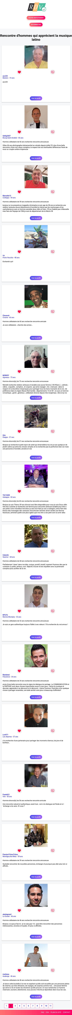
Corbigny (6, 198)
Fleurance (6, 677)
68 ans (12, 557)
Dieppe (5, 437)
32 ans (18, 617)
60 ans (11, 317)
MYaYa (5, 615)
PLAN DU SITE (56, 1012)
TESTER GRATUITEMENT (36, 18)
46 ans (13, 916)
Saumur (5, 557)
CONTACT (66, 1012)
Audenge (6, 976)
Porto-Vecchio (8, 258)
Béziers (5, 78)
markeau (6, 974)
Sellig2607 (7, 136)
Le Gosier (6, 916)
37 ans (15, 737)
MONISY (6, 375)
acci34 (5, 76)
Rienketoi (6, 675)
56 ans (9, 797)
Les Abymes (7, 737)
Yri (4, 256)
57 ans (11, 437)
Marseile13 (7, 196)
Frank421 (6, 795)
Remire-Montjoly (9, 617)
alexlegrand (7, 914)
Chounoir (6, 315)
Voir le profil (35, 98)
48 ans (17, 258)
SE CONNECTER (36, 24)
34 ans (13, 677)
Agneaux (6, 377)
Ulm (4, 435)
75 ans (13, 377)
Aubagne (6, 497)
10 (46, 1006)
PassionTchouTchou (10, 854)
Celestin (6, 555)
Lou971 (5, 735)
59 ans (13, 198)
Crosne (5, 317)
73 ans (12, 78)
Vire (4, 797)
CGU (47, 1012)
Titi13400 (6, 495)
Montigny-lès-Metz (10, 856)
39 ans (20, 856)
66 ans (20, 138)
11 (50, 1006)
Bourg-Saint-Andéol (10, 138)
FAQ (42, 1012)
